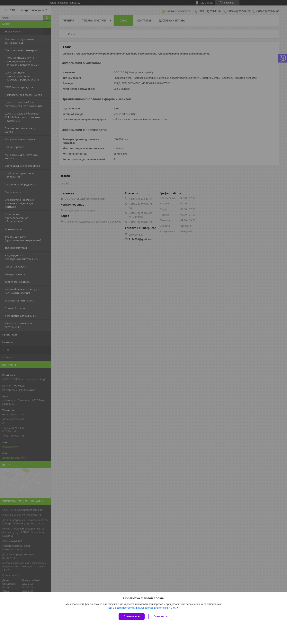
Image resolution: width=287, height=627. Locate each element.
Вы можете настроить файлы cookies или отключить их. (142, 607)
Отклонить (160, 616)
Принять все (131, 616)
